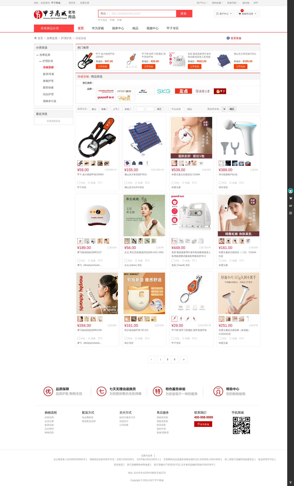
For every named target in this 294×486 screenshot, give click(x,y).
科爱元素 (176, 187)
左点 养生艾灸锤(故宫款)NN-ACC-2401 (144, 252)
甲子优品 (102, 20)
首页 (81, 28)
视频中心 (153, 28)
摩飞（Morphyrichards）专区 (90, 265)
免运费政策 (87, 417)
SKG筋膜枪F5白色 (228, 174)
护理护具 (66, 38)
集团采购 (49, 425)
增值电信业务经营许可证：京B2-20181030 (111, 459)
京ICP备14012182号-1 (148, 459)
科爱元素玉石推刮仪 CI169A (186, 174)
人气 (115, 109)
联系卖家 (161, 425)
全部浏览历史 (53, 121)
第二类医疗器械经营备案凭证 (239, 459)
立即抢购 (102, 66)
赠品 (188, 109)
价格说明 (49, 417)
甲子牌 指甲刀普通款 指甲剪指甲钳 (189, 330)
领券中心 (118, 28)
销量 (103, 109)
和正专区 (129, 343)
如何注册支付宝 (127, 417)
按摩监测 (52, 38)
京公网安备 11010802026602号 (69, 459)
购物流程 (49, 432)
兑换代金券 (146, 455)
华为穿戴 (98, 28)
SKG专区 (223, 187)
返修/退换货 (163, 432)
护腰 (112, 20)
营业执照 (118, 464)
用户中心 (202, 3)
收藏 (91, 183)
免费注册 (84, 3)
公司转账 (123, 425)
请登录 (72, 3)
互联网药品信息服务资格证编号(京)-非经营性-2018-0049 (192, 459)
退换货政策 (162, 421)
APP (255, 3)
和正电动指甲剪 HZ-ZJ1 (136, 330)
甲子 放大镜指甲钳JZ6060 (90, 174)
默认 (94, 109)
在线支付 (123, 421)
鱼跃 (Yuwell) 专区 (181, 265)
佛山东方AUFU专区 (134, 187)
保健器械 (48, 67)
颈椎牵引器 (49, 101)
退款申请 (161, 428)
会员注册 (49, 421)
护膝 (119, 20)
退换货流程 (162, 417)
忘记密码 (49, 428)
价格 (127, 109)
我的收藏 (217, 3)
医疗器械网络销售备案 (138, 464)
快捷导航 (232, 3)
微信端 (246, 3)
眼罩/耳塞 (48, 74)
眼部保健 (48, 87)
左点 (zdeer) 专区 (133, 265)
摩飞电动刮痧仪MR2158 (89, 330)
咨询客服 (203, 424)
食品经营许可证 (266, 459)
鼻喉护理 (48, 80)
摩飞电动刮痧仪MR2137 (89, 252)
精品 (135, 28)
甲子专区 (173, 28)
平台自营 (175, 109)
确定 (159, 109)
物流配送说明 (89, 421)
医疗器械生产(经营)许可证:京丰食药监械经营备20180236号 (184, 464)
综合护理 (48, 94)
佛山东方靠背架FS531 (245, 54)
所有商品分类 (50, 28)
